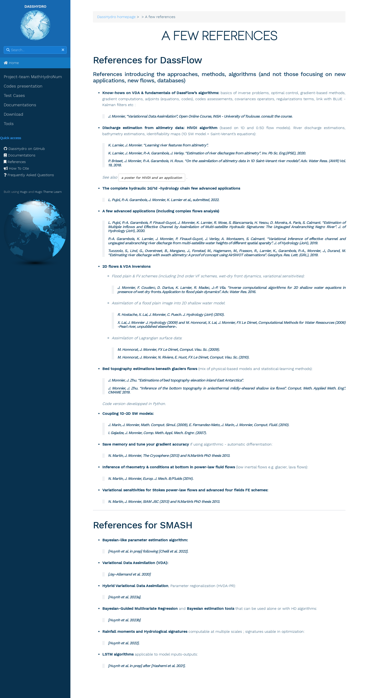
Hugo (23, 192)
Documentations (20, 105)
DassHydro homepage (116, 17)
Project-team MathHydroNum (33, 76)
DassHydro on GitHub (24, 149)
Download (13, 114)
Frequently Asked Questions (29, 175)
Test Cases (14, 95)
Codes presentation (23, 86)
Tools (9, 123)
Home (11, 63)
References (15, 162)
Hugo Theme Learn (48, 192)
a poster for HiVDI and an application (151, 177)
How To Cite (16, 168)
